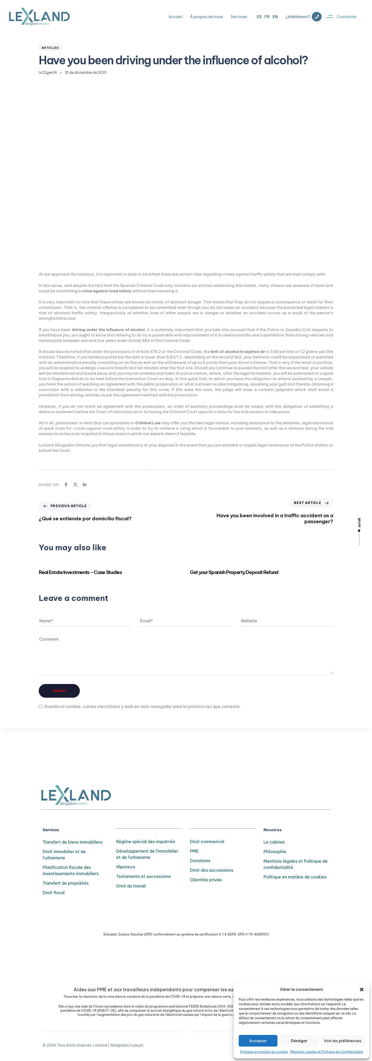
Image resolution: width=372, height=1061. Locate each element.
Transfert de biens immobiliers (72, 842)
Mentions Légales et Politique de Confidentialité (326, 1052)
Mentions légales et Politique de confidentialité (296, 864)
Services (239, 16)
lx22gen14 (48, 72)
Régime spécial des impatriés (145, 841)
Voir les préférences (342, 1040)
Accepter (258, 1040)
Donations (200, 860)
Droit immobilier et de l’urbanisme (64, 854)
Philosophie (275, 851)
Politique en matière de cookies (264, 1052)
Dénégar (299, 1040)
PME (194, 851)
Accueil (175, 16)
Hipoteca (125, 866)
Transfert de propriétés (66, 883)
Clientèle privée (206, 879)
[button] (361, 989)
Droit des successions (211, 870)
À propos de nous (206, 16)
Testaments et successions (143, 876)
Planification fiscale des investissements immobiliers (71, 870)
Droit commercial (207, 841)
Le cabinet (274, 842)
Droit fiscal (54, 892)
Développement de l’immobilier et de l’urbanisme (147, 854)
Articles (50, 48)
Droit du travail (131, 886)
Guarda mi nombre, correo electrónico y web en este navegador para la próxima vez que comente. (142, 706)
